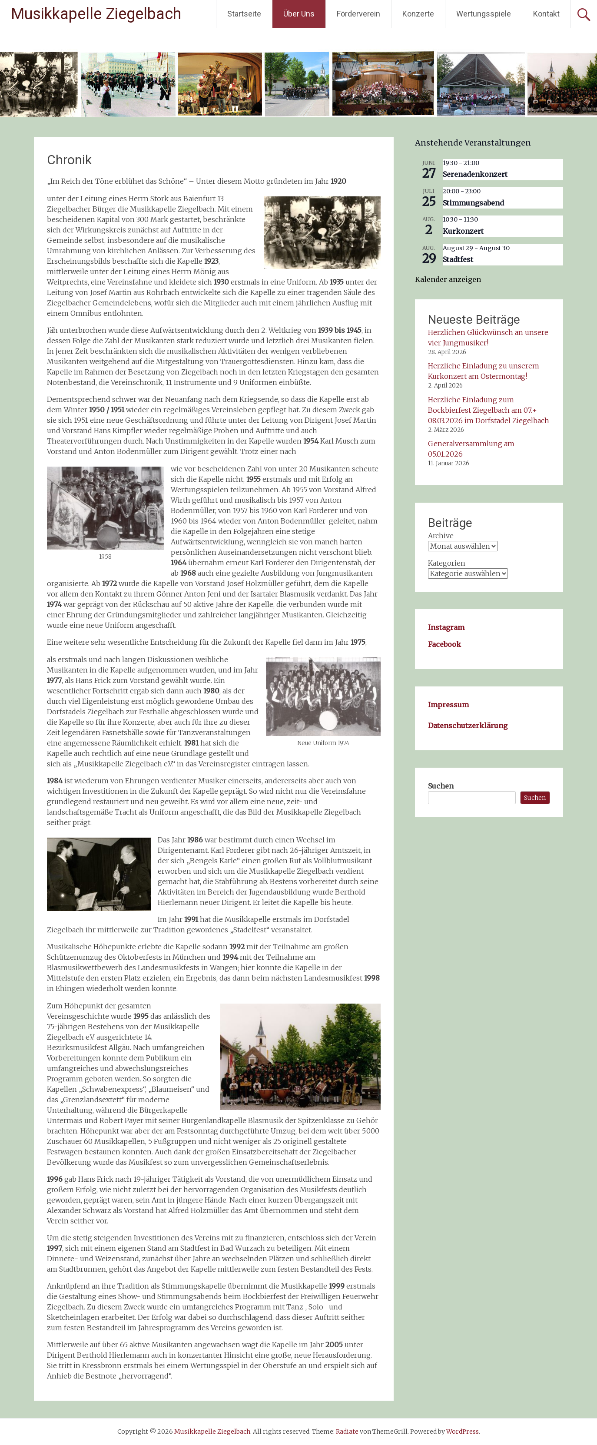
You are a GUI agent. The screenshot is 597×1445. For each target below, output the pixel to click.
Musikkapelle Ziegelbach (96, 14)
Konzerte (418, 13)
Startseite (244, 13)
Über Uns (299, 13)
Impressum (448, 704)
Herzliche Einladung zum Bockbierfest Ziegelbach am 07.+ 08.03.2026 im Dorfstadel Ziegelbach (488, 410)
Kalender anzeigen (448, 279)
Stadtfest (458, 259)
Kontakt (546, 13)
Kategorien (446, 563)
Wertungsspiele (483, 13)
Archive (441, 535)
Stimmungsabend (473, 203)
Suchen (441, 786)
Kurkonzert (463, 231)
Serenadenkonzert (475, 174)
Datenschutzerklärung (467, 725)
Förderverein (358, 13)
